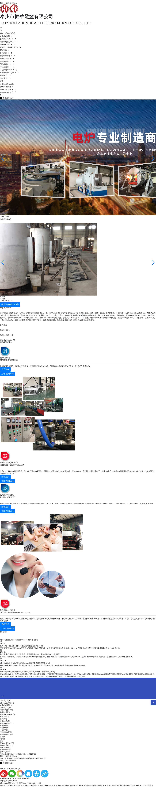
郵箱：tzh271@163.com (8, 3)
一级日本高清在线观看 (144, 786)
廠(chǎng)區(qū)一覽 (7, 340)
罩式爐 (2, 299)
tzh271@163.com (11, 756)
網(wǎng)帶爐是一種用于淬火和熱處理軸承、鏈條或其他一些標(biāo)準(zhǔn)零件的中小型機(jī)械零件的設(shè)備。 (43, 665)
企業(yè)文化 (5, 330)
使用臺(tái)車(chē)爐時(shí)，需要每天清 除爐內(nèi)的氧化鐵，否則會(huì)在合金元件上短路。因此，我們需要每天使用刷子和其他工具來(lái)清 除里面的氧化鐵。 (60, 648)
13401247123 (31, 754)
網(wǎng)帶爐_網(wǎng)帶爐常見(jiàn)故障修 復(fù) (19, 640)
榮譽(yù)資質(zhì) (6, 335)
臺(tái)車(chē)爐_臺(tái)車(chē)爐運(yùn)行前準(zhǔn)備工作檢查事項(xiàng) (27, 672)
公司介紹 (3, 325)
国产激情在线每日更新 (78, 786)
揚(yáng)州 (32, 783)
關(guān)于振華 (5, 308)
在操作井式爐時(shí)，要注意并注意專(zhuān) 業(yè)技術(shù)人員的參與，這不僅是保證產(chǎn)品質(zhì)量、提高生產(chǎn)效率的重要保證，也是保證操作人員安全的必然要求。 (67, 657)
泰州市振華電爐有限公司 (26, 16)
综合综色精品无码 (129, 786)
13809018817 (20, 754)
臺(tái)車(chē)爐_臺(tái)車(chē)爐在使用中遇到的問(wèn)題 (21, 646)
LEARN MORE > (6, 301)
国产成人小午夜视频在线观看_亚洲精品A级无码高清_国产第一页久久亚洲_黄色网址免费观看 (34, 786)
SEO (39, 783)
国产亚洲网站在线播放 (95, 786)
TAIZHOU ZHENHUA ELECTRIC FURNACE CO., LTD (45, 23)
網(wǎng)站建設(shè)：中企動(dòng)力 (14, 783)
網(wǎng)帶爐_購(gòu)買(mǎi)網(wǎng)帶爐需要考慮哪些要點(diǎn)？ (25, 663)
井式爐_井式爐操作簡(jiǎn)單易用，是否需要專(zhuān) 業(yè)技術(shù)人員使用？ (30, 654)
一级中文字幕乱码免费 (113, 786)
